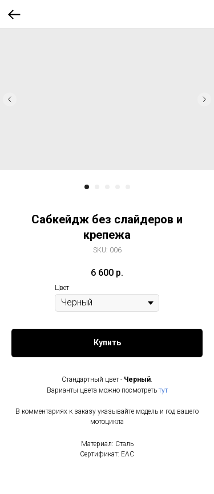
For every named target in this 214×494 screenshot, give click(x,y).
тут (163, 390)
